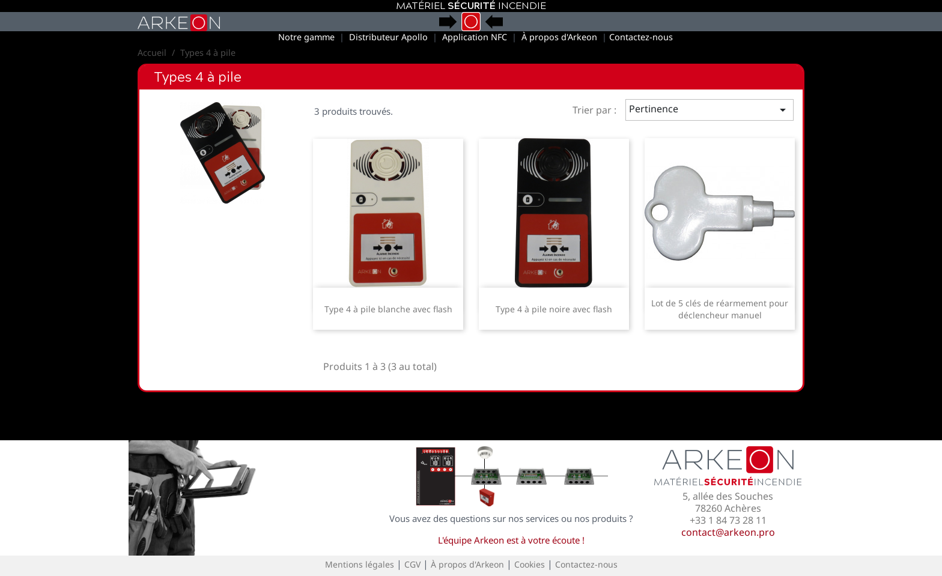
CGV (412, 564)
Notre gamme (306, 37)
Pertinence (710, 109)
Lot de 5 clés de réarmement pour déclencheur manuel (719, 309)
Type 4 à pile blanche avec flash (388, 309)
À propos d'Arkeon (559, 37)
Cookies (529, 564)
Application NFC (474, 37)
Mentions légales (359, 564)
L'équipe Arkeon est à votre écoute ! (511, 540)
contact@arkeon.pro (728, 532)
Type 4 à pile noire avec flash (554, 309)
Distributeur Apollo (388, 37)
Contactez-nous (641, 37)
